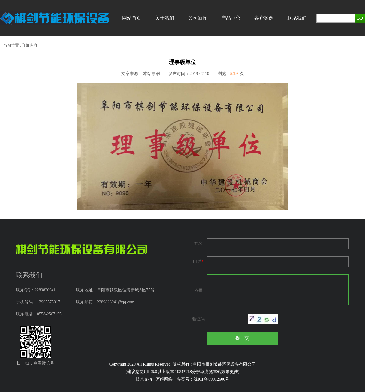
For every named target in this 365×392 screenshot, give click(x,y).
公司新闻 (197, 17)
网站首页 (131, 17)
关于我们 (164, 17)
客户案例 (263, 17)
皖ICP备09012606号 (212, 379)
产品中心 (230, 17)
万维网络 (164, 379)
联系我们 (296, 17)
